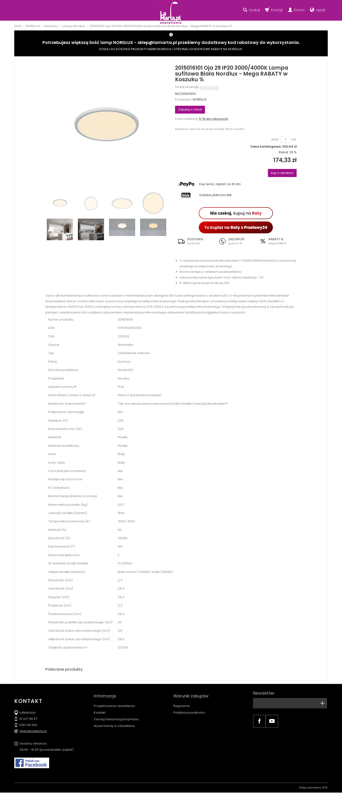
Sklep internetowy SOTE (313, 788)
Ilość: (275, 139)
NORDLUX (200, 99)
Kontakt (99, 708)
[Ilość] (285, 139)
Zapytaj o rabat (190, 109)
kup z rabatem (282, 173)
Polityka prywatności (189, 708)
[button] (195, 241)
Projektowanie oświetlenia (114, 701)
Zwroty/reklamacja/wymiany (116, 715)
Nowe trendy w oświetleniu (114, 721)
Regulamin (181, 701)
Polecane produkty (65, 670)
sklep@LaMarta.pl (33, 731)
